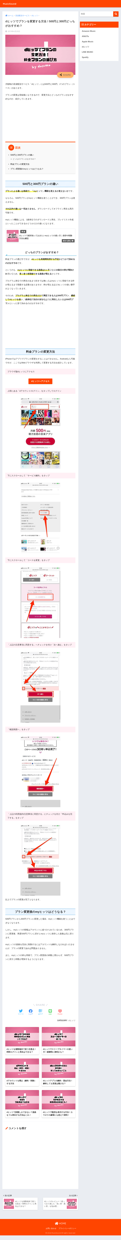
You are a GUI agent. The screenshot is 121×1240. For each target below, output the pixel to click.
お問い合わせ (51, 1233)
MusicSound (11, 3)
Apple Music (88, 41)
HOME (60, 1228)
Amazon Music (89, 31)
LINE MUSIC (87, 52)
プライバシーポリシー (67, 1233)
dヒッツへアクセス (40, 381)
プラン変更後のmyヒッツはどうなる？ (26, 169)
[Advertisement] (40, 120)
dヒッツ (71, 1020)
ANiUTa (85, 36)
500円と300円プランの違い (22, 155)
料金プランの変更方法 (19, 164)
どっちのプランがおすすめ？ (24, 159)
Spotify (85, 57)
